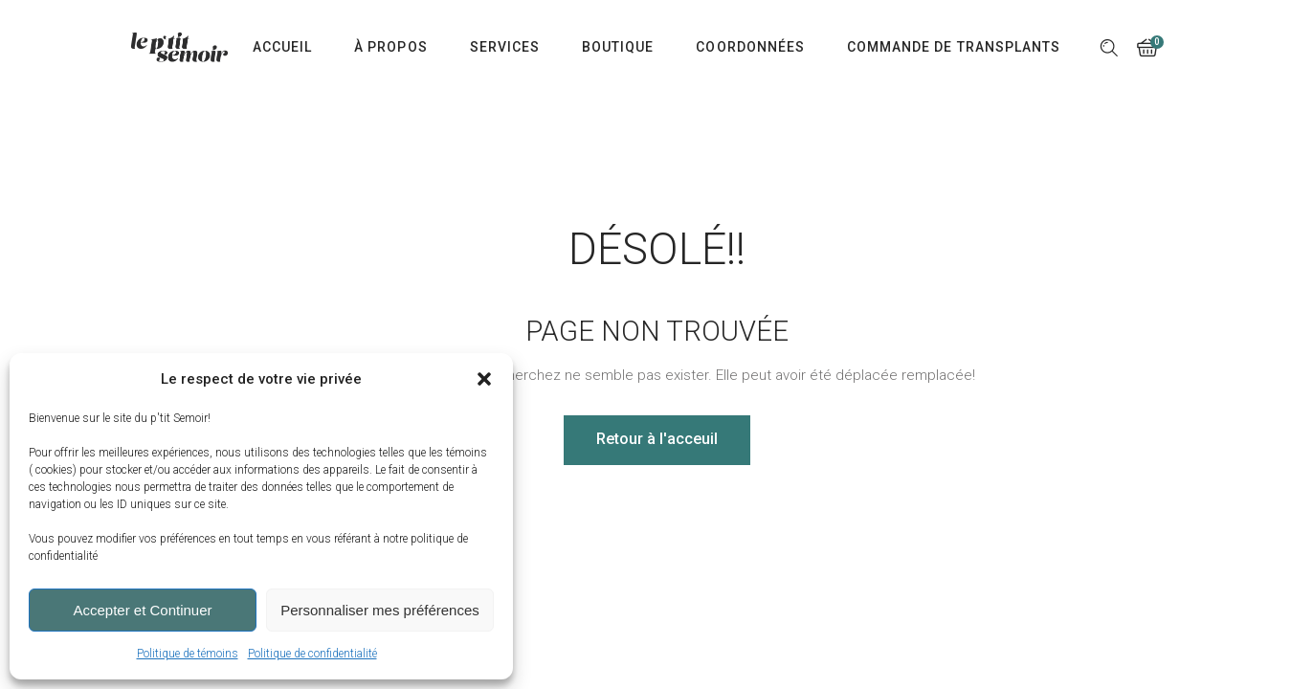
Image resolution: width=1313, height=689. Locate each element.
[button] (484, 379)
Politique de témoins (187, 653)
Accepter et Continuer (142, 610)
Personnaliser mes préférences (379, 610)
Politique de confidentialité (312, 653)
